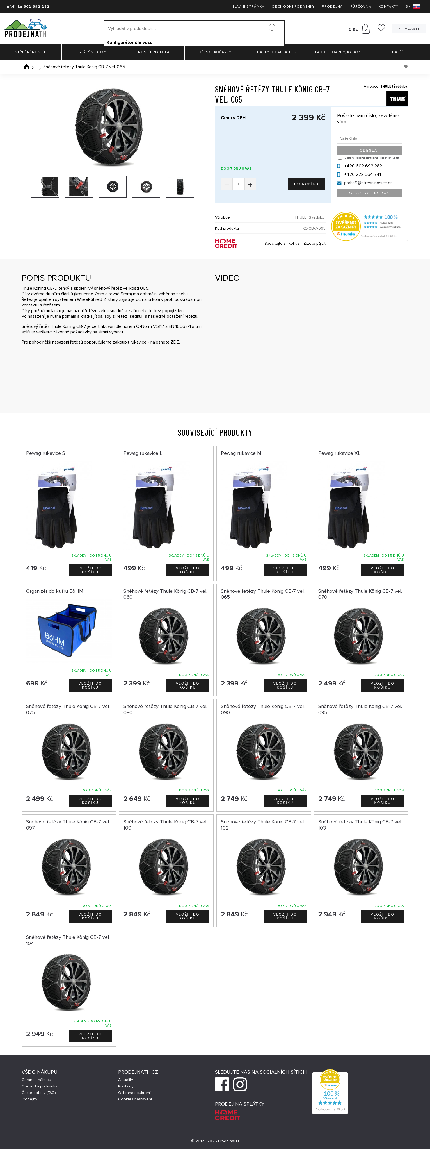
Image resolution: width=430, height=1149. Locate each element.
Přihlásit (409, 29)
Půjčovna (360, 6)
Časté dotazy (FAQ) (39, 1092)
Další (399, 52)
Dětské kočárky (215, 52)
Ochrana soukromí (134, 1092)
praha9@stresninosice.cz (368, 183)
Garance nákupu (36, 1079)
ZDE (175, 342)
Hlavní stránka (247, 6)
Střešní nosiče (30, 52)
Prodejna (332, 6)
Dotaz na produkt (369, 193)
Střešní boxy (92, 52)
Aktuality (125, 1079)
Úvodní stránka (26, 66)
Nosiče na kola (154, 52)
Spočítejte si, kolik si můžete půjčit (295, 243)
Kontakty (388, 6)
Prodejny (29, 1099)
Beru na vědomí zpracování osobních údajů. (372, 158)
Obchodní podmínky (293, 6)
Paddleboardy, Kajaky (338, 52)
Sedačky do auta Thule (276, 52)
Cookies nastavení (135, 1099)
